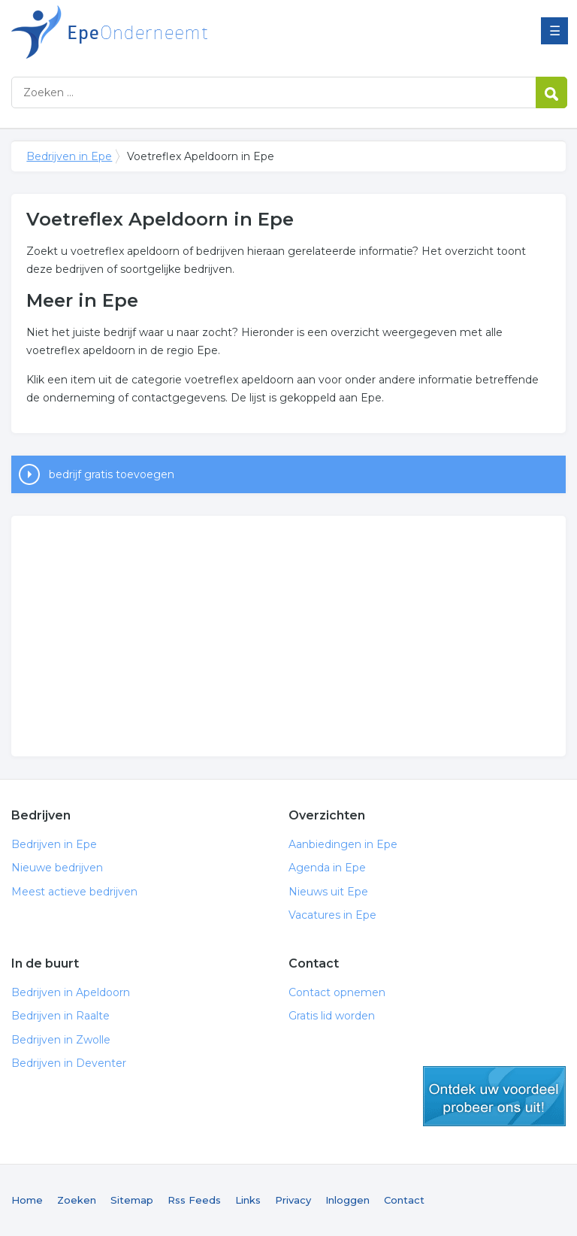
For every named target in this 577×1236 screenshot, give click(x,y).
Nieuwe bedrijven (57, 867)
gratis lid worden (494, 1096)
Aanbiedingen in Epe (342, 844)
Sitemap (131, 1200)
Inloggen (347, 1200)
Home (27, 1200)
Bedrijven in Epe (199, 32)
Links (248, 1200)
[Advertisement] (288, 636)
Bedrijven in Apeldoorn (70, 992)
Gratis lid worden (331, 1015)
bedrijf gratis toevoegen (111, 474)
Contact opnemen (336, 992)
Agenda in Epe (327, 867)
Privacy (293, 1200)
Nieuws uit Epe (328, 891)
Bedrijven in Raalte (60, 1015)
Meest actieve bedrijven (74, 891)
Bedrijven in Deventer (68, 1063)
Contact (404, 1200)
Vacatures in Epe (332, 915)
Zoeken (76, 1200)
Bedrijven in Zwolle (60, 1040)
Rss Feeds (194, 1200)
